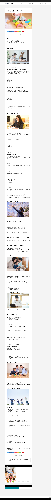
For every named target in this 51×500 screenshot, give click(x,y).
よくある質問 (35, 3)
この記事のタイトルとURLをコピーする (19, 34)
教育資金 (10, 11)
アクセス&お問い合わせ (30, 3)
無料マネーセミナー (23, 3)
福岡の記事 (13, 11)
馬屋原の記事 (28, 481)
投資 (22, 481)
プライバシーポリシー (40, 3)
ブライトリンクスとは (17, 3)
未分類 (25, 481)
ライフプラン (19, 481)
